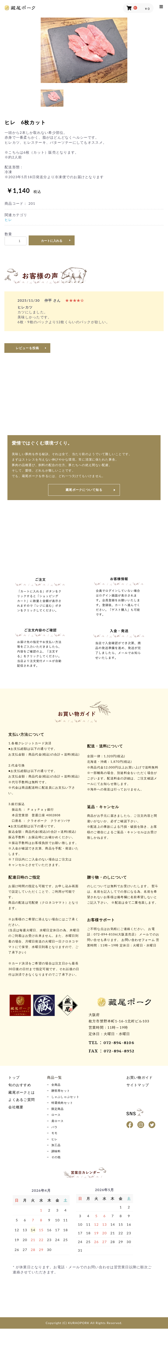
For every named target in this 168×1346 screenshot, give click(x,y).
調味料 (57, 1166)
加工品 (57, 1159)
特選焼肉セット (64, 1107)
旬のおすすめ (19, 1085)
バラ (55, 1137)
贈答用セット (62, 1093)
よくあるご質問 (21, 1099)
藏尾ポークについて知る (84, 490)
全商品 (57, 1085)
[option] (84, 50)
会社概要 (15, 1107)
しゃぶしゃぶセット (68, 1100)
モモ (55, 1144)
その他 (57, 1174)
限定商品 (58, 1115)
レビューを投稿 (27, 348)
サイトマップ (137, 1085)
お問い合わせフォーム (138, 940)
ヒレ (8, 219)
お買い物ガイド (139, 1077)
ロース (57, 1122)
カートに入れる (51, 240)
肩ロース (58, 1129)
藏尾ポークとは (21, 1092)
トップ (14, 1077)
